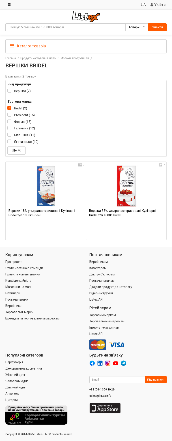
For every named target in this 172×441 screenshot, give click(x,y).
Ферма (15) (22, 122)
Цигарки (11, 400)
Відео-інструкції (101, 293)
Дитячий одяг (15, 387)
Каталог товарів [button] (28, 46)
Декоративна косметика (23, 368)
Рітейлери (12, 293)
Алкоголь (12, 393)
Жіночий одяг (15, 375)
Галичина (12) (24, 128)
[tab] (86, 46)
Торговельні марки (19, 312)
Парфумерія (14, 362)
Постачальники (16, 299)
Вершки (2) (22, 91)
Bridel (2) (20, 108)
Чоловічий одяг (16, 381)
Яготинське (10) (26, 142)
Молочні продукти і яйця (76, 58)
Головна (10, 58)
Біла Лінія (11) (24, 135)
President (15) (24, 115)
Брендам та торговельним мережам (32, 318)
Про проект (13, 262)
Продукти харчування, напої (38, 58)
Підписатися (155, 379)
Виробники (13, 306)
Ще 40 (16, 150)
